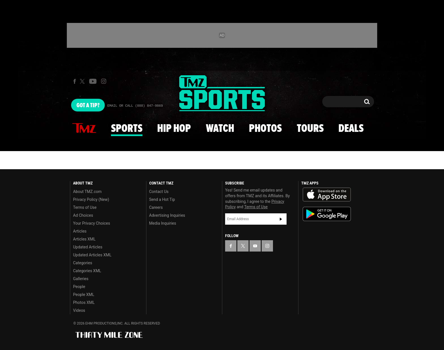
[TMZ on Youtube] (93, 81)
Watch (220, 129)
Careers (156, 207)
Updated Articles (87, 247)
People (79, 286)
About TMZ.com (87, 191)
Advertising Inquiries (167, 215)
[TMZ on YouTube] (255, 246)
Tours (310, 129)
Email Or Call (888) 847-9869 (135, 106)
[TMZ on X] (83, 81)
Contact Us (159, 191)
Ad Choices (83, 215)
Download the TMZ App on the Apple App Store (327, 195)
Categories (82, 263)
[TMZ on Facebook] (74, 81)
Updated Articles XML (92, 255)
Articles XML (84, 239)
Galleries (80, 278)
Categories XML (87, 271)
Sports (126, 129)
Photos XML (84, 302)
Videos (79, 310)
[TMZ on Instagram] (103, 81)
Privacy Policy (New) (91, 199)
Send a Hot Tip (162, 199)
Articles (80, 231)
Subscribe (281, 219)
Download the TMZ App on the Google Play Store (327, 214)
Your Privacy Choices (91, 223)
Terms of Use (85, 207)
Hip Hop (174, 129)
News (84, 128)
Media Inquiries (162, 223)
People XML (83, 294)
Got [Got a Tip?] (87, 105)
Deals (351, 129)
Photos (265, 129)
